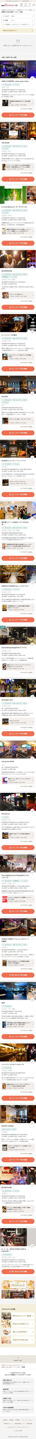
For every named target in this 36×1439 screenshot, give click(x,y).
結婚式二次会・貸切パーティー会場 (10, 1367)
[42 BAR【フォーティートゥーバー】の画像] (18, 449)
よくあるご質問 (18, 1430)
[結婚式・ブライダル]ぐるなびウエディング (13, 1365)
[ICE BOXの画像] (18, 385)
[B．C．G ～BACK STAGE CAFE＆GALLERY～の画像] (18, 1237)
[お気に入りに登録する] (32, 78)
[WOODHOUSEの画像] (18, 259)
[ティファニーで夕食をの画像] (18, 323)
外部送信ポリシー (8, 1423)
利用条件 (17, 1420)
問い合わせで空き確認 (18, 975)
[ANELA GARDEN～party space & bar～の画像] (18, 69)
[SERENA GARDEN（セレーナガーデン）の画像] (18, 574)
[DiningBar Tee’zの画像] (18, 688)
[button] (18, 1382)
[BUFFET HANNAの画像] (18, 1114)
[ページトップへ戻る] (18, 1359)
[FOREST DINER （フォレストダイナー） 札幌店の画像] (18, 927)
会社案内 (5, 1420)
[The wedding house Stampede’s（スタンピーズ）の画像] (18, 863)
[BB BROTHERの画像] (18, 1176)
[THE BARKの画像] (18, 131)
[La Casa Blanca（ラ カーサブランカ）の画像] (18, 195)
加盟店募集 (29, 1423)
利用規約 (11, 1420)
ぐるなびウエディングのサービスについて (18, 1427)
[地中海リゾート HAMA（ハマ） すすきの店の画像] (18, 510)
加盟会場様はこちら (19, 1423)
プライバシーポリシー (27, 1420)
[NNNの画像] (18, 991)
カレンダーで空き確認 (18, 115)
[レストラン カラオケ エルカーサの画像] (18, 1052)
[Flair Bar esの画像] (18, 802)
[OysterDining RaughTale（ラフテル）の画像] (18, 636)
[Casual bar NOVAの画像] (18, 750)
